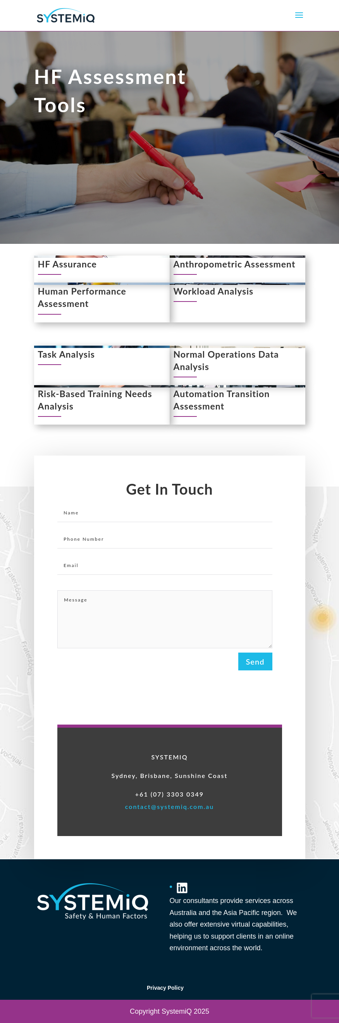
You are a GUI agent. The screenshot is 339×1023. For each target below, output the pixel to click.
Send (255, 661)
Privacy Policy (165, 988)
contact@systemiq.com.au (169, 806)
